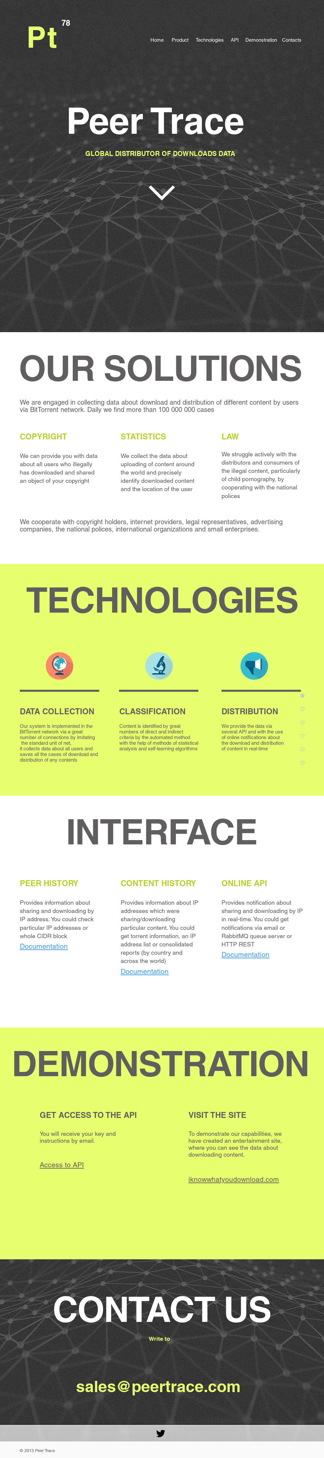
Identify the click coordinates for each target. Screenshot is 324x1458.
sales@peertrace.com (158, 1386)
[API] (234, 39)
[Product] (179, 39)
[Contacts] (292, 39)
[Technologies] (209, 39)
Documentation (145, 971)
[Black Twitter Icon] (161, 1433)
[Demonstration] (261, 39)
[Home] (157, 39)
